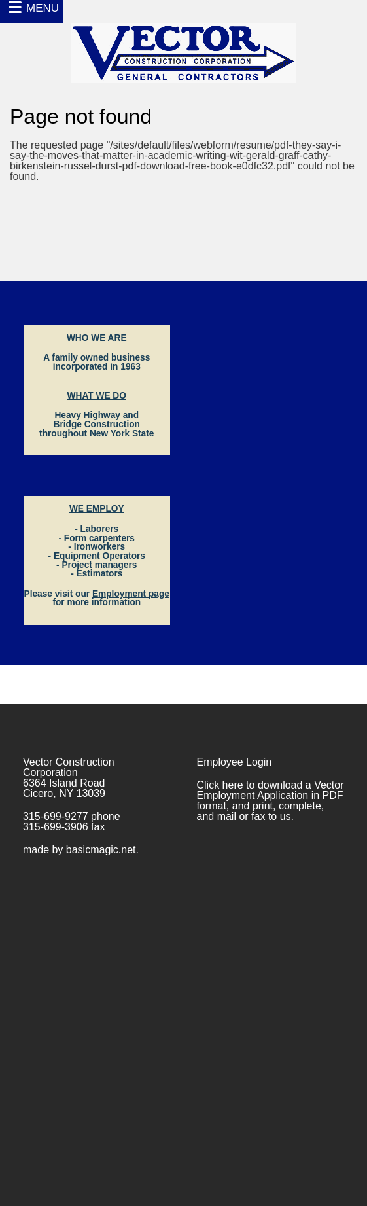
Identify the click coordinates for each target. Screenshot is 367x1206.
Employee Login (234, 762)
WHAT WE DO (96, 395)
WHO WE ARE (97, 338)
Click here (220, 784)
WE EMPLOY (96, 509)
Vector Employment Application (270, 790)
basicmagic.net (101, 849)
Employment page (130, 594)
